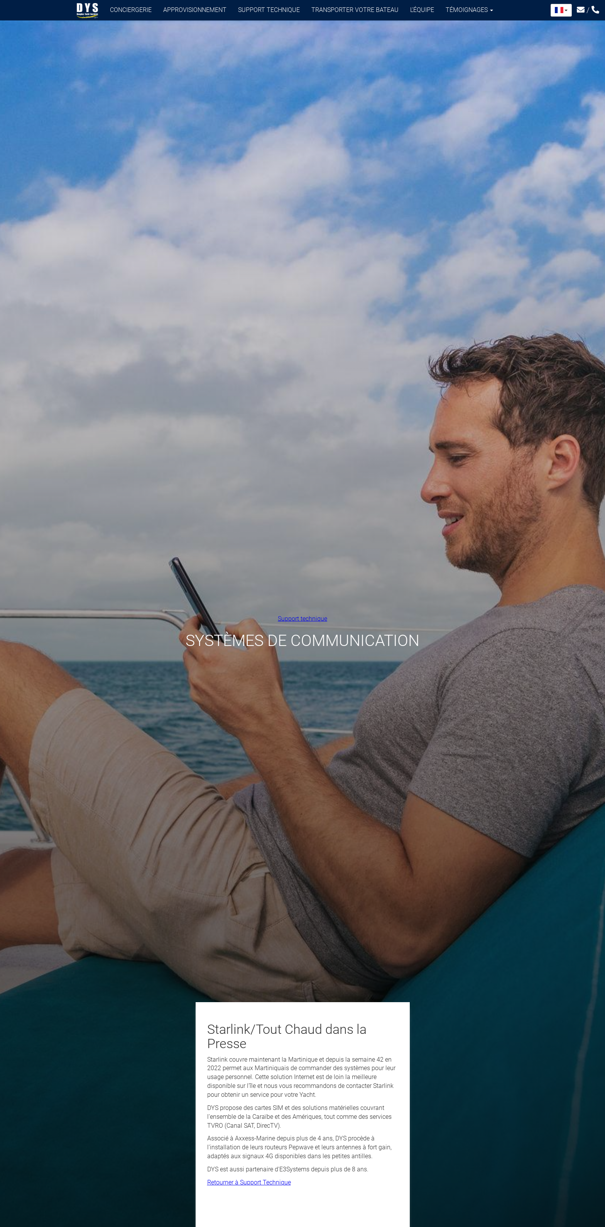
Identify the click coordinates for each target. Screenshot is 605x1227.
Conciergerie (131, 10)
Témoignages (469, 10)
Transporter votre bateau (355, 10)
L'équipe (422, 10)
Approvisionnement (194, 10)
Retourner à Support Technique (249, 1182)
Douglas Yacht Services (87, 11)
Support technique (269, 10)
